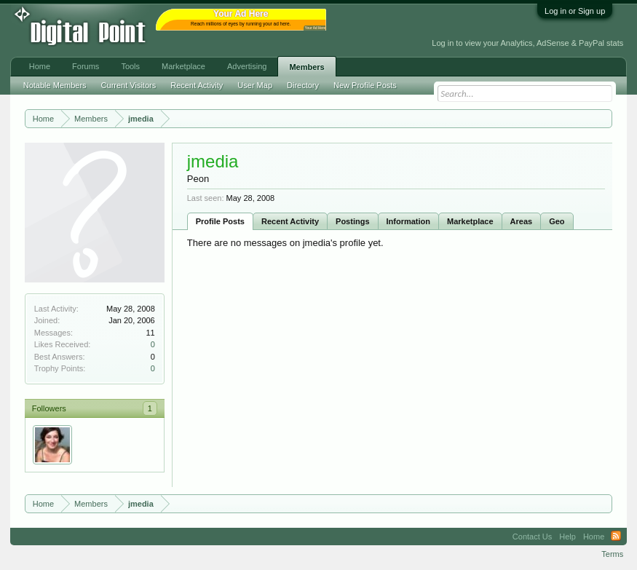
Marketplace (470, 221)
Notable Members (55, 85)
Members (306, 67)
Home (39, 66)
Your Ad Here (315, 28)
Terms (612, 554)
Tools (130, 66)
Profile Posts (220, 221)
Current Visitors (129, 85)
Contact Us (532, 536)
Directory (303, 85)
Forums (85, 66)
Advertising (246, 66)
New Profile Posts (365, 85)
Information (409, 221)
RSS (616, 536)
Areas (521, 221)
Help (567, 536)
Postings (352, 221)
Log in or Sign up (575, 11)
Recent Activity (290, 221)
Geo (556, 221)
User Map (254, 85)
